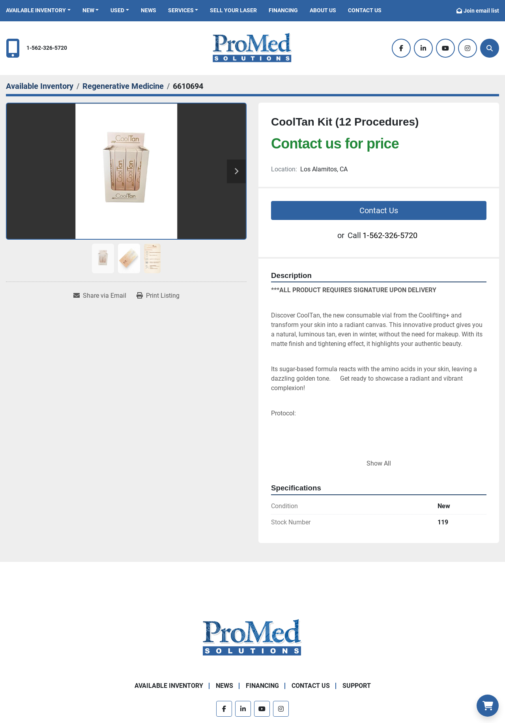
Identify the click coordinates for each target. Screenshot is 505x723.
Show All (379, 463)
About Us (323, 10)
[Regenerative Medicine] (123, 86)
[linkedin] (423, 48)
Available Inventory (36, 10)
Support (356, 685)
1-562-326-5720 (46, 48)
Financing (283, 10)
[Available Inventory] (39, 86)
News (148, 10)
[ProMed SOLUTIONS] (252, 637)
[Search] (489, 48)
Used (117, 10)
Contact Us (365, 10)
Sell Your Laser (233, 10)
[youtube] (445, 48)
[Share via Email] (99, 295)
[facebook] (401, 48)
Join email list (481, 11)
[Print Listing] (158, 295)
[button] (38, 10)
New (88, 10)
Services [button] (181, 10)
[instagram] (467, 48)
